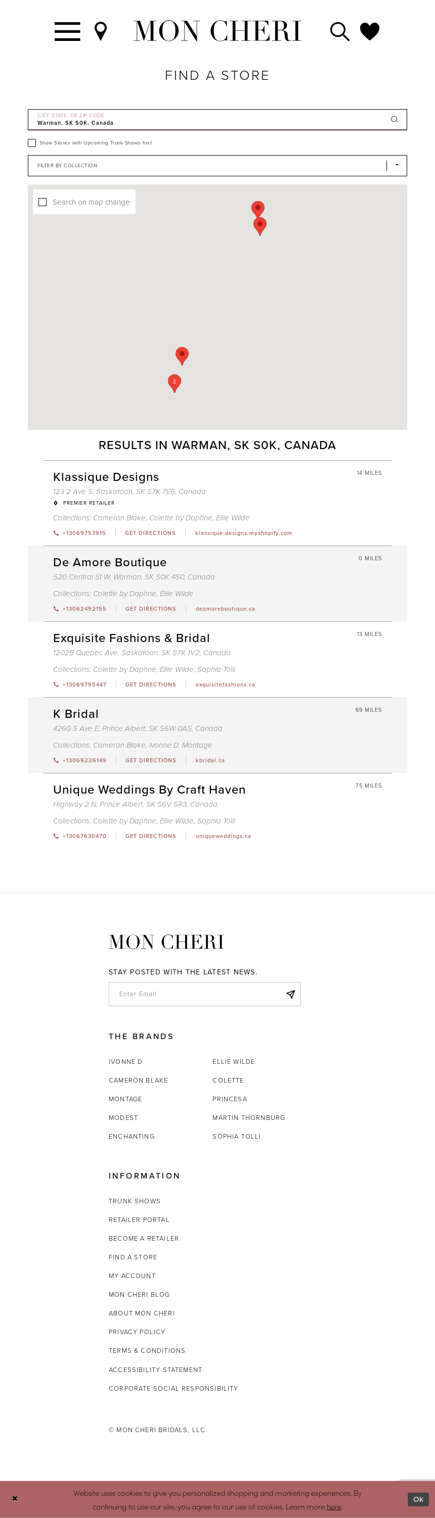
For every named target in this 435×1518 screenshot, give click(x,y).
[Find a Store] (101, 31)
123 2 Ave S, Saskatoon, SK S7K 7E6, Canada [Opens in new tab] (129, 491)
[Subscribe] (290, 994)
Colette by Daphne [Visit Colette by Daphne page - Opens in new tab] (180, 517)
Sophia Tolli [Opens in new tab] (236, 1136)
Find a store (133, 1257)
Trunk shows (135, 1201)
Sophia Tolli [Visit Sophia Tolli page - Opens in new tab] (216, 669)
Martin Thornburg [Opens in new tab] (248, 1117)
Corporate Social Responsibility (174, 1388)
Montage (125, 1099)
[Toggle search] (340, 31)
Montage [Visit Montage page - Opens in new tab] (197, 745)
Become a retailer (144, 1238)
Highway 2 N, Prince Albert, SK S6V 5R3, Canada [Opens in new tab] (135, 804)
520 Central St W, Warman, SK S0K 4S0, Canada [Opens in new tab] (134, 576)
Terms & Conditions (147, 1350)
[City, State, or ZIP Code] (217, 119)
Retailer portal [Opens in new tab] (139, 1220)
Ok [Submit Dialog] (418, 1499)
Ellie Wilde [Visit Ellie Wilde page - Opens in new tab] (233, 517)
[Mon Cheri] (166, 942)
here (334, 1505)
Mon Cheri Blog (139, 1294)
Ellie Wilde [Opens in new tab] (233, 1061)
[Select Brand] (217, 165)
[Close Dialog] (15, 1499)
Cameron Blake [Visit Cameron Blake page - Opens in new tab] (119, 517)
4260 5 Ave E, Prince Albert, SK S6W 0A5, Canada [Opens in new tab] (138, 728)
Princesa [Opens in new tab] (229, 1099)
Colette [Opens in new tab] (228, 1080)
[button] (174, 383)
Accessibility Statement (155, 1370)
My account (132, 1276)
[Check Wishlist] (370, 31)
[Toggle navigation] (68, 31)
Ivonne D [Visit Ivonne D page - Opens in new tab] (164, 745)
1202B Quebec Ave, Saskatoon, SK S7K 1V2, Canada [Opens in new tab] (142, 652)
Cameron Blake (138, 1080)
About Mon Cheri (142, 1313)
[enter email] (204, 994)
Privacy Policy (137, 1332)
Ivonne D (126, 1061)
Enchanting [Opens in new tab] (132, 1136)
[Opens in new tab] (150, 533)
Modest (123, 1117)
